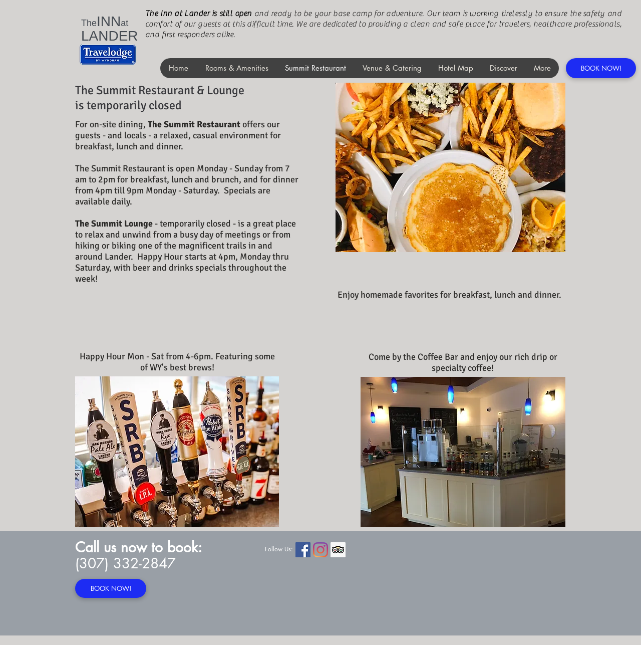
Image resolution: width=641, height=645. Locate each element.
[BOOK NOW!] (601, 68)
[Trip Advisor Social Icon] (338, 549)
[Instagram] (320, 549)
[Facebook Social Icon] (302, 549)
